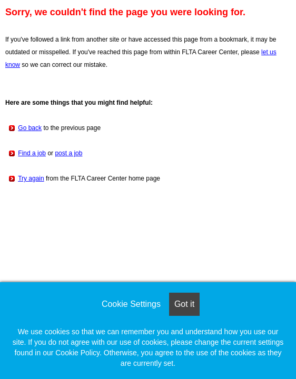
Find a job (32, 153)
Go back (30, 128)
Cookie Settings (131, 304)
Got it (184, 304)
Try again (31, 178)
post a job (68, 153)
